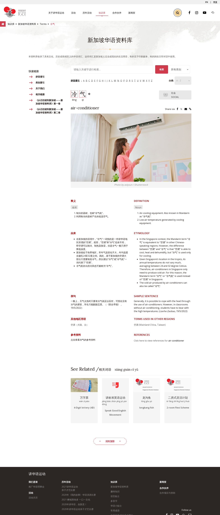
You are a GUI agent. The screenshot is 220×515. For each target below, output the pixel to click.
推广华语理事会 (36, 486)
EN (206, 2)
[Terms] (43, 24)
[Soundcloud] (214, 13)
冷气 (82, 339)
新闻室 (131, 12)
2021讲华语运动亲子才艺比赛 (70, 488)
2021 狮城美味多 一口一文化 (76, 499)
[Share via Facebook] (177, 109)
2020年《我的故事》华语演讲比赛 (79, 494)
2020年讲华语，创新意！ (74, 504)
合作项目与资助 (167, 492)
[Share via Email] (186, 109)
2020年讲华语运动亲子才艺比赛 (78, 509)
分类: (167, 80)
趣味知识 (115, 491)
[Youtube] (206, 13)
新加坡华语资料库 (120, 486)
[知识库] (11, 24)
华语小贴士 (116, 505)
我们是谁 (33, 481)
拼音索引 (75, 80)
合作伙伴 (116, 12)
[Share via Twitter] (181, 109)
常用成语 (115, 510)
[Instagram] (198, 13)
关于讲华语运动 (56, 12)
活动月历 (33, 497)
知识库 (102, 12)
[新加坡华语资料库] (27, 24)
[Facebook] (190, 13)
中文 (215, 2)
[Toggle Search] (177, 13)
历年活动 (87, 12)
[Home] (3, 24)
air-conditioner (176, 340)
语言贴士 (115, 496)
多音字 (114, 501)
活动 (73, 12)
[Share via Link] (190, 109)
